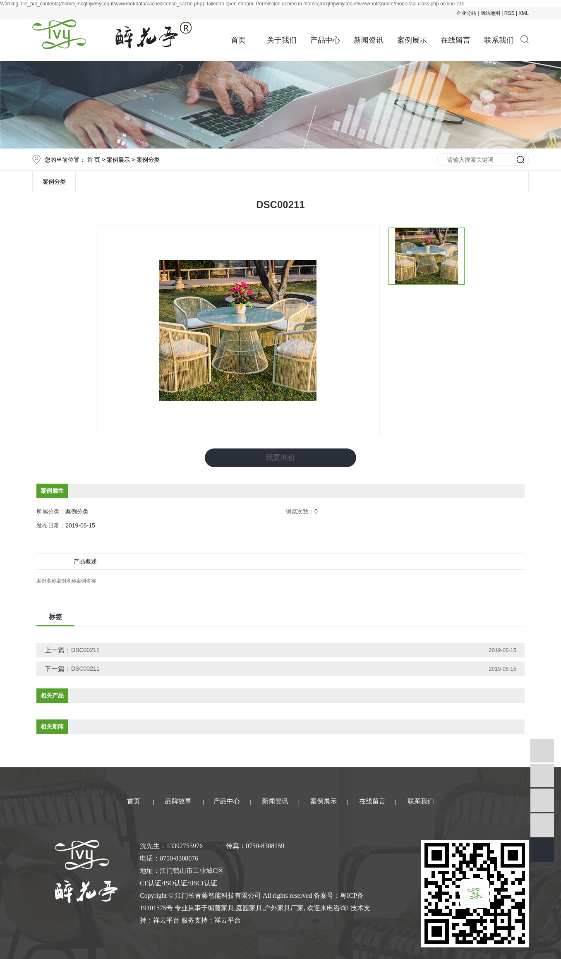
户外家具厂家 (284, 907)
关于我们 (282, 40)
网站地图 (490, 13)
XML (523, 13)
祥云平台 (166, 920)
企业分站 (466, 13)
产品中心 (325, 40)
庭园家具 (249, 907)
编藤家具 (221, 907)
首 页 (93, 159)
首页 (238, 40)
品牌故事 (178, 801)
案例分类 (148, 159)
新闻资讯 (369, 40)
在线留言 (455, 40)
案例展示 (412, 40)
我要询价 (280, 457)
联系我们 (499, 40)
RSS (509, 13)
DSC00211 (85, 650)
